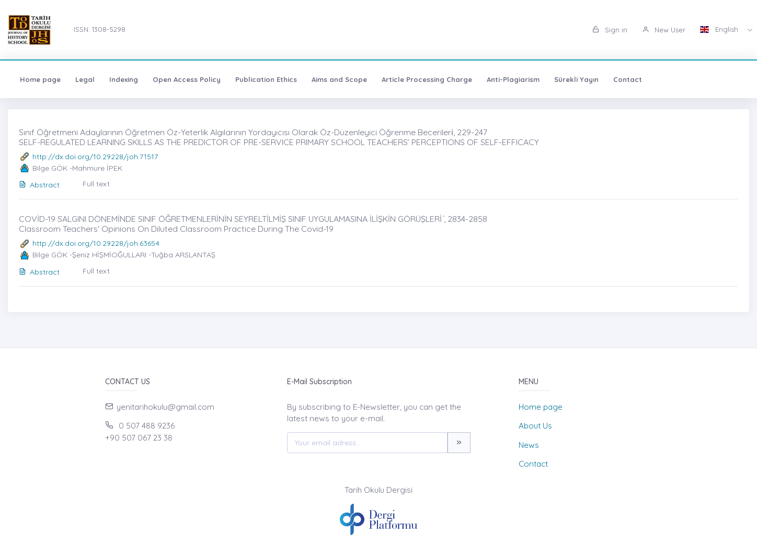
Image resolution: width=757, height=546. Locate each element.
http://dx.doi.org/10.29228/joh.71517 (95, 156)
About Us (535, 426)
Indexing (123, 79)
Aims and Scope (339, 79)
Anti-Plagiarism (513, 79)
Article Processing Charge (427, 79)
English (720, 29)
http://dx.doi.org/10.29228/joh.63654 (95, 243)
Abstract (39, 184)
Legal (85, 79)
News (529, 445)
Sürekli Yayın (576, 79)
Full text (96, 183)
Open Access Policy (187, 79)
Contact (627, 79)
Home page (40, 79)
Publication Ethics (266, 79)
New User (663, 30)
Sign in (609, 30)
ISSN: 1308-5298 (99, 29)
